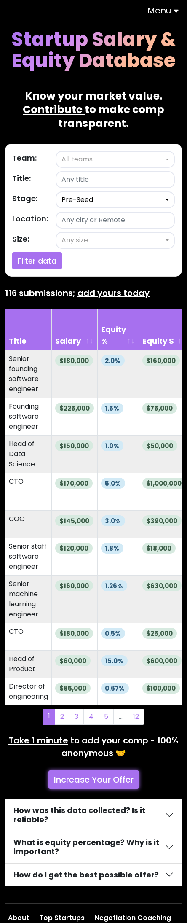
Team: (24, 158)
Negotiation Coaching (134, 918)
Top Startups (62, 918)
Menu (163, 10)
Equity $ (158, 341)
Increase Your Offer (94, 780)
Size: (20, 239)
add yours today (113, 293)
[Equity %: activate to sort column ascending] (118, 329)
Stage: (24, 198)
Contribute (54, 109)
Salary (68, 341)
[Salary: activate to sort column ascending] (75, 329)
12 (136, 716)
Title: (21, 178)
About (19, 918)
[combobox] (115, 159)
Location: (30, 218)
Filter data (37, 261)
